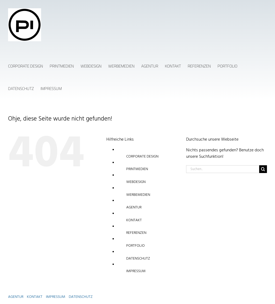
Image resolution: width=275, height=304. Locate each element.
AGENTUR (134, 207)
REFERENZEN (136, 233)
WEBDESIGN (136, 182)
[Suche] (263, 169)
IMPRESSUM (136, 271)
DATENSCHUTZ (138, 259)
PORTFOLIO (135, 246)
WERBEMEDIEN (138, 195)
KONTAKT (134, 220)
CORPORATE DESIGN (142, 156)
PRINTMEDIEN (137, 169)
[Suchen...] (222, 169)
